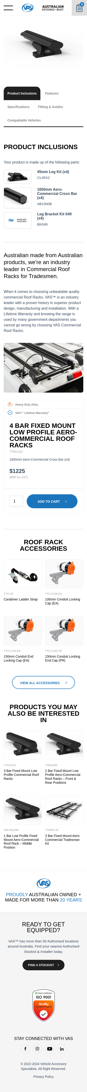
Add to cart (49, 501)
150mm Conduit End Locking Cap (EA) (18, 658)
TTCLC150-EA (12, 650)
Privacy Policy (43, 1077)
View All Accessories (40, 683)
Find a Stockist (41, 965)
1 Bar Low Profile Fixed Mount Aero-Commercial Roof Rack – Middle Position (21, 841)
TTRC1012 (10, 765)
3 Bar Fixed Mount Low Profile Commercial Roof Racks (21, 774)
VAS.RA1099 (11, 830)
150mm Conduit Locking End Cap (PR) (62, 658)
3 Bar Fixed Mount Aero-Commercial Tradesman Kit (62, 840)
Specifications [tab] (18, 107)
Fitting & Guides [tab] (50, 107)
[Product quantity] (16, 501)
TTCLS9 (8, 593)
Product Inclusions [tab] (22, 93)
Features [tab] (51, 93)
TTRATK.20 (51, 830)
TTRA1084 (51, 765)
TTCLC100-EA (53, 593)
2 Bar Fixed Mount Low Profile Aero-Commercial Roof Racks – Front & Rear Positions (62, 776)
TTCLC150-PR (53, 650)
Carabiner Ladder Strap (21, 599)
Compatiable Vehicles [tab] (24, 120)
